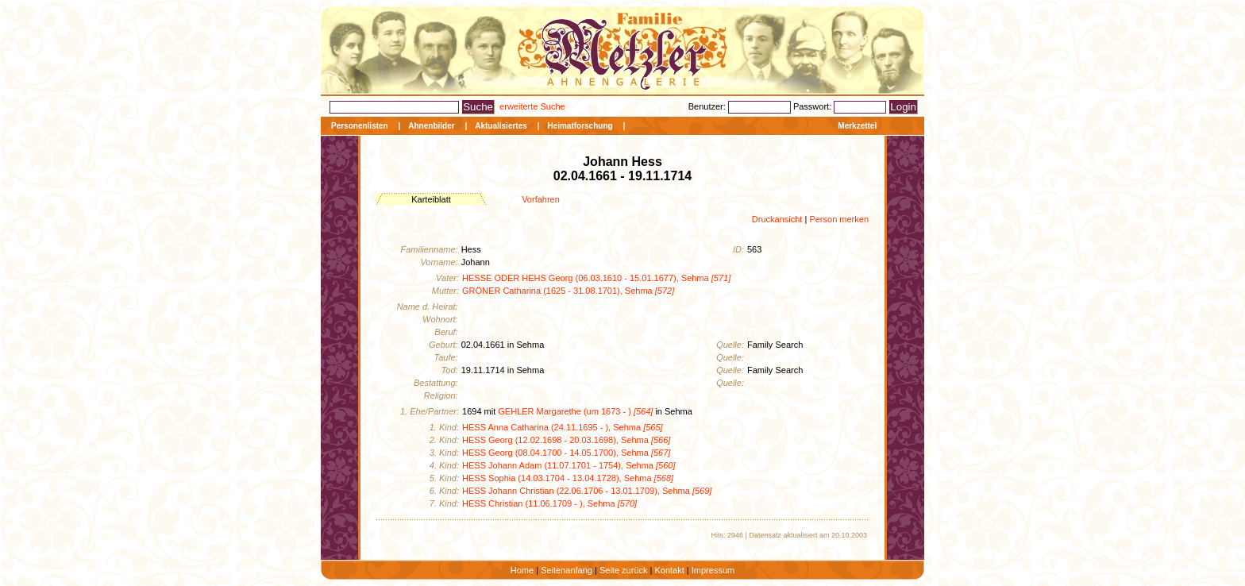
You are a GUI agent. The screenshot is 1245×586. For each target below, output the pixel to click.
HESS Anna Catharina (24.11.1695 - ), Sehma (562, 427)
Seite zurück (623, 570)
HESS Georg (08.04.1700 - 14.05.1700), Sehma (566, 452)
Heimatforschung (579, 125)
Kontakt (669, 570)
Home (522, 570)
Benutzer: (708, 106)
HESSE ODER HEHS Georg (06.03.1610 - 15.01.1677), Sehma (596, 278)
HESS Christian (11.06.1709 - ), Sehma (549, 503)
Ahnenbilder (431, 125)
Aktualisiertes (501, 125)
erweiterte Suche (532, 106)
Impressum (713, 570)
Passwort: (813, 106)
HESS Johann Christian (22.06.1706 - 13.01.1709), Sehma (586, 490)
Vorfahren (541, 199)
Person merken (839, 219)
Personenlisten (359, 125)
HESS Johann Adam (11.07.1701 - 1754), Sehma (568, 465)
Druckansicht (777, 219)
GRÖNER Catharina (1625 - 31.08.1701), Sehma (568, 290)
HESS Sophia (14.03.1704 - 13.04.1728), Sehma (567, 478)
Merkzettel (857, 125)
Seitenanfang (566, 570)
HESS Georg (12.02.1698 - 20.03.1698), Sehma (566, 440)
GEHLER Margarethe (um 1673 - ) (575, 411)
